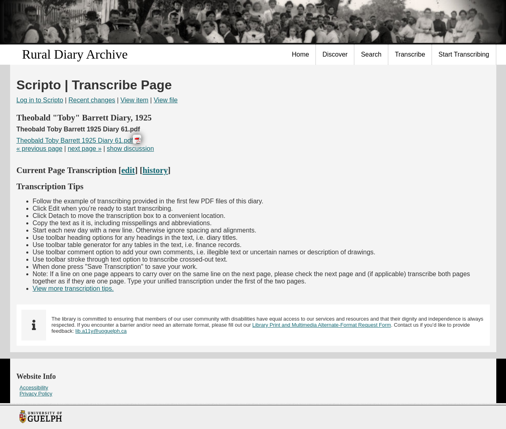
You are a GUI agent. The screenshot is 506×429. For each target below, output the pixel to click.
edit (128, 170)
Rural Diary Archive (75, 54)
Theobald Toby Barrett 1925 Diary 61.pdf (75, 140)
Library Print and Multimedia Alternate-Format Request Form (321, 325)
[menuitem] (301, 54)
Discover (334, 54)
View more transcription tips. (73, 288)
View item (134, 100)
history (154, 170)
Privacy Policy (35, 394)
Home (300, 54)
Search (371, 54)
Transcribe (410, 54)
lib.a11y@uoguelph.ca (101, 331)
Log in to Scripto (40, 100)
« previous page (40, 148)
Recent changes (91, 100)
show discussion (130, 148)
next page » (85, 148)
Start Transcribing (463, 54)
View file (166, 100)
